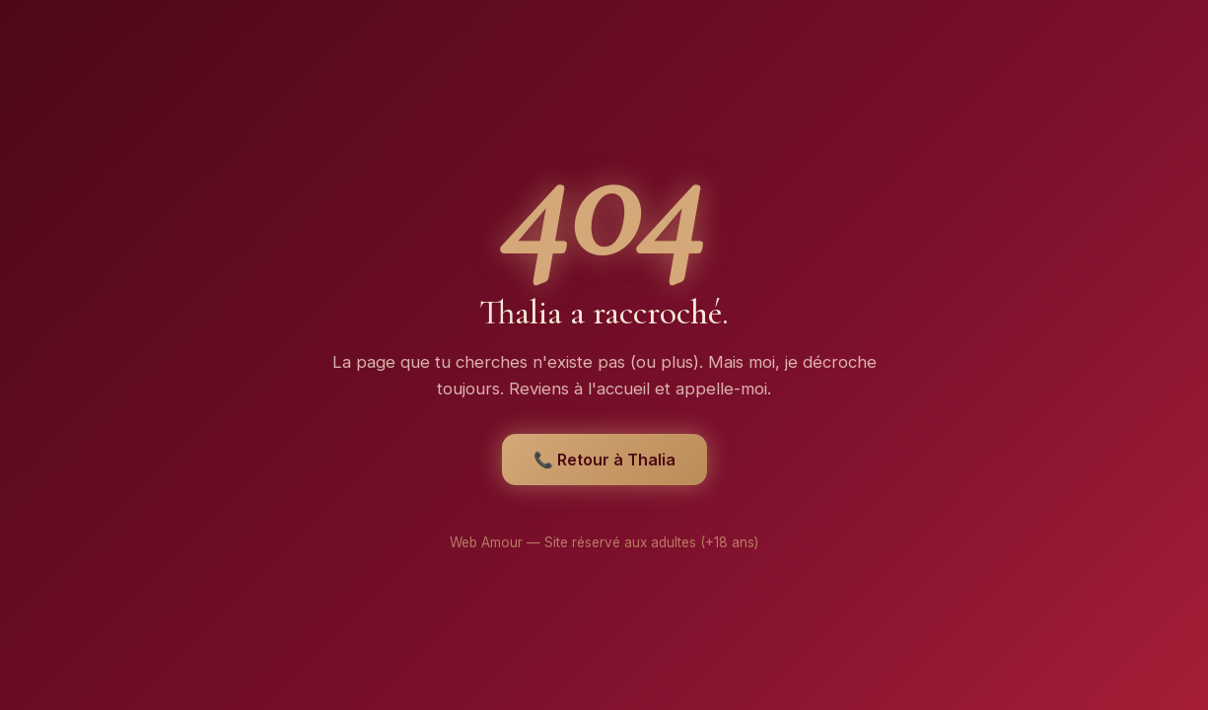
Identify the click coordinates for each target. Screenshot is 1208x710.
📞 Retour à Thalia (604, 459)
